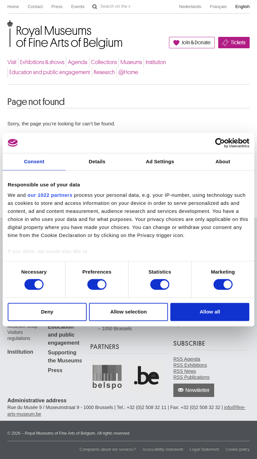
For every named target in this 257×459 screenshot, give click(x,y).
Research (104, 72)
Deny (47, 311)
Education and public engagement (49, 72)
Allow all (210, 311)
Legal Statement (204, 449)
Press (57, 6)
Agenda (77, 62)
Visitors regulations (18, 335)
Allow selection (128, 311)
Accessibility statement (163, 449)
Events (78, 6)
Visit (11, 62)
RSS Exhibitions (190, 365)
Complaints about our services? (108, 449)
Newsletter (197, 390)
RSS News (184, 371)
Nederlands (190, 6)
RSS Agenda (186, 359)
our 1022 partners (49, 195)
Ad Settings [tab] (160, 161)
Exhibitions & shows (42, 62)
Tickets (238, 42)
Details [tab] (97, 161)
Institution (156, 62)
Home (13, 6)
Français (218, 6)
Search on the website (95, 6)
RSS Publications (191, 377)
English (242, 6)
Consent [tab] (34, 161)
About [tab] (223, 161)
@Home (128, 72)
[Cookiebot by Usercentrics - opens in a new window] (220, 143)
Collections (104, 62)
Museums (131, 62)
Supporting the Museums (65, 356)
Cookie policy (238, 449)
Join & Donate (196, 42)
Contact (35, 6)
